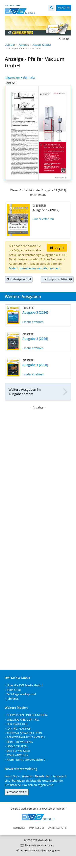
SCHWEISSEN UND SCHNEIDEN (27, 715)
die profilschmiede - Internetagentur (40, 850)
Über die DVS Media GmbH (24, 685)
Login (57, 247)
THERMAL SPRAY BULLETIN (24, 733)
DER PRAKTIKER (17, 724)
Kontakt (19, 827)
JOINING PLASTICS (19, 728)
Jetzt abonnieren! (17, 792)
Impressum (36, 827)
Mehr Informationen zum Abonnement (35, 268)
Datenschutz (57, 827)
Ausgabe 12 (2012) (42, 44)
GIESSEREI (10, 44)
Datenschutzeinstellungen (39, 845)
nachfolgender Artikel (57, 279)
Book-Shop (14, 690)
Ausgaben (24, 44)
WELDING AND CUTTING (23, 719)
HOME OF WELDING (20, 742)
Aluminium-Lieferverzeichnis (26, 760)
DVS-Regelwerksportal (21, 694)
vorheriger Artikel (19, 279)
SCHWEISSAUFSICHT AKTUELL (26, 737)
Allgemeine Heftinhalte (20, 77)
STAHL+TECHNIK (17, 755)
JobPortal (13, 699)
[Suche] (51, 8)
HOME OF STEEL (17, 746)
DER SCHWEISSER (18, 751)
